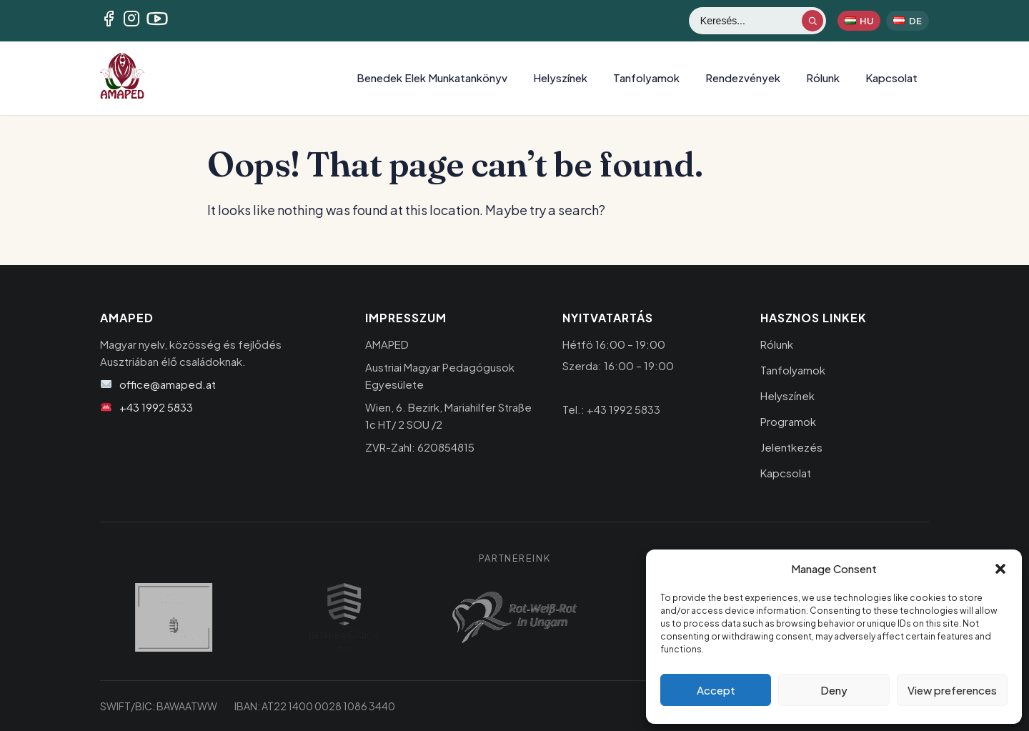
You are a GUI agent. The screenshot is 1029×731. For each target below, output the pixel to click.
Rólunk (823, 77)
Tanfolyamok (646, 77)
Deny (833, 690)
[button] (1000, 569)
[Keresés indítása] (812, 20)
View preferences (952, 690)
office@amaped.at (167, 384)
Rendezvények (742, 77)
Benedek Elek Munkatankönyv (432, 77)
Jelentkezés (791, 447)
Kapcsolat (891, 77)
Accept (716, 690)
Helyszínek (560, 77)
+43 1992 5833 (156, 407)
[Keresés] (750, 20)
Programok (788, 421)
